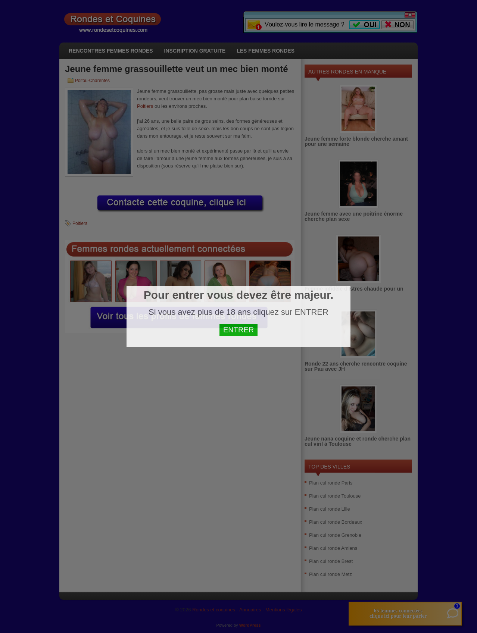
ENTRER (238, 330)
